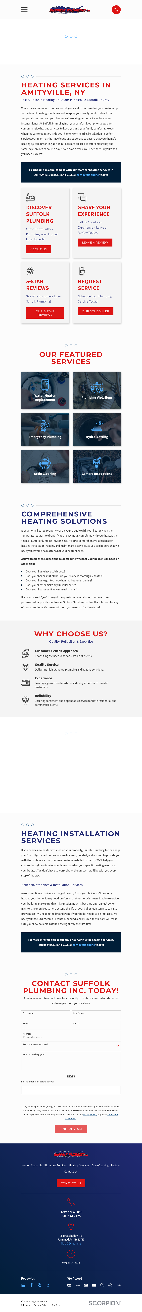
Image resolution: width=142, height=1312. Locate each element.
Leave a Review (95, 242)
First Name (28, 1013)
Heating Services (79, 1165)
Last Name (78, 1013)
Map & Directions (71, 1243)
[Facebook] (32, 1285)
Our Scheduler (95, 311)
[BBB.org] (48, 1285)
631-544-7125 (71, 1216)
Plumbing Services (55, 1165)
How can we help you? (34, 1054)
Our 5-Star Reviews (45, 313)
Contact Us (71, 1171)
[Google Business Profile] (23, 1285)
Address (27, 1033)
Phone (26, 1023)
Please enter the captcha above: (37, 1081)
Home (25, 1165)
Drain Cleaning (100, 1165)
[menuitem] (25, 1305)
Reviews (116, 1165)
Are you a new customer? (35, 1044)
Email (76, 1023)
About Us (38, 249)
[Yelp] (40, 1285)
